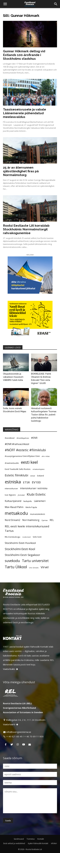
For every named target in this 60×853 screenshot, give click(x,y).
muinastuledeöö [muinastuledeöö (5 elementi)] (37, 514)
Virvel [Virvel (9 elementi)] (44, 567)
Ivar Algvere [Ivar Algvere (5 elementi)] (10, 495)
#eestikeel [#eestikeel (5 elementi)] (10, 438)
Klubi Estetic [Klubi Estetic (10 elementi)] (36, 494)
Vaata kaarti (11, 724)
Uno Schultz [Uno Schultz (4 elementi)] (34, 568)
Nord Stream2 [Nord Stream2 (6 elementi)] (12, 520)
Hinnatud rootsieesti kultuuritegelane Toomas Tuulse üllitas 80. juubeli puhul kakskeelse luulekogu (43, 414)
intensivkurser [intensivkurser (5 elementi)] (11, 488)
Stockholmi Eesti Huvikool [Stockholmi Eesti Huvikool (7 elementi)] (20, 543)
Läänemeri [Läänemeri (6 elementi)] (39, 501)
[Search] (56, 4)
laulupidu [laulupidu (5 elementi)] (27, 501)
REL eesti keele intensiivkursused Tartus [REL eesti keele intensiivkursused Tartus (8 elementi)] (27, 528)
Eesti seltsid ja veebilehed (14, 843)
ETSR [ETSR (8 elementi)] (26, 482)
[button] (5, 4)
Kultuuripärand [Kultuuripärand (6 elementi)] (13, 501)
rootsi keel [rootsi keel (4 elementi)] (26, 537)
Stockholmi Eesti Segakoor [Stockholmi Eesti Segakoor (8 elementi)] (22, 555)
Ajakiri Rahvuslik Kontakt (38, 843)
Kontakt (40, 839)
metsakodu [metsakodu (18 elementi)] (16, 513)
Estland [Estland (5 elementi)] (40, 475)
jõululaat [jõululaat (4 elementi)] (21, 495)
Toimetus (31, 839)
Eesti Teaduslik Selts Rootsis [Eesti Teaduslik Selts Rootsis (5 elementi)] (18, 469)
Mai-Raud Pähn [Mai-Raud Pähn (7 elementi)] (14, 507)
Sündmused (19, 839)
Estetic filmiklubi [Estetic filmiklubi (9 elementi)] (16, 475)
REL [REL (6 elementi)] (52, 520)
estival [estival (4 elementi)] (32, 476)
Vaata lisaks (10, 668)
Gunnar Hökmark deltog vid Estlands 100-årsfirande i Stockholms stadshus (24, 54)
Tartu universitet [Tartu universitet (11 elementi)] (35, 561)
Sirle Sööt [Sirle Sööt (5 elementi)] (37, 537)
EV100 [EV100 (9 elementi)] (36, 482)
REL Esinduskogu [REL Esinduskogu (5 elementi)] (12, 537)
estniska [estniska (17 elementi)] (13, 482)
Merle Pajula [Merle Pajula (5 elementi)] (31, 507)
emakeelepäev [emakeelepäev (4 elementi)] (38, 469)
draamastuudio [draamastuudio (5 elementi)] (12, 463)
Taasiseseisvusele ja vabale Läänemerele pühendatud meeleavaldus (24, 113)
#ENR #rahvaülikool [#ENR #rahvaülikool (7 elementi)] (17, 444)
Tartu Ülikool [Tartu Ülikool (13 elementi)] (16, 567)
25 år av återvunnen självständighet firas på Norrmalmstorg (21, 171)
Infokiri (54, 843)
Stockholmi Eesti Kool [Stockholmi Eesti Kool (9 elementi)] (20, 549)
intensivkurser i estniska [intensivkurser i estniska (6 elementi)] (33, 488)
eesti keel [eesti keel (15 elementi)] (29, 462)
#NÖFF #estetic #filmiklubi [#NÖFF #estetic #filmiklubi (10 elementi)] (25, 450)
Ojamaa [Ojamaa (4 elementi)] (44, 520)
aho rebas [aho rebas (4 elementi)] (46, 456)
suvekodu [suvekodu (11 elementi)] (12, 561)
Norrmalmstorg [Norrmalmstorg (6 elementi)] (30, 520)
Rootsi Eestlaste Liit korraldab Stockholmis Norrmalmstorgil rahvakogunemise (26, 229)
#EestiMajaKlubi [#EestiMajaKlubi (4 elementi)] (23, 438)
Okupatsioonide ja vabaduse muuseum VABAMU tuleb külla (13, 377)
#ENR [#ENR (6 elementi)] (34, 437)
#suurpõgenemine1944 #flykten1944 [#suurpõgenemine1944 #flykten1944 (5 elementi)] (22, 456)
